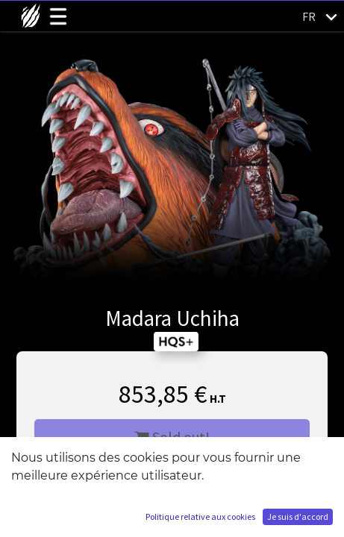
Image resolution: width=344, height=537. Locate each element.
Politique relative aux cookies (200, 516)
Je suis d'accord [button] (297, 516)
